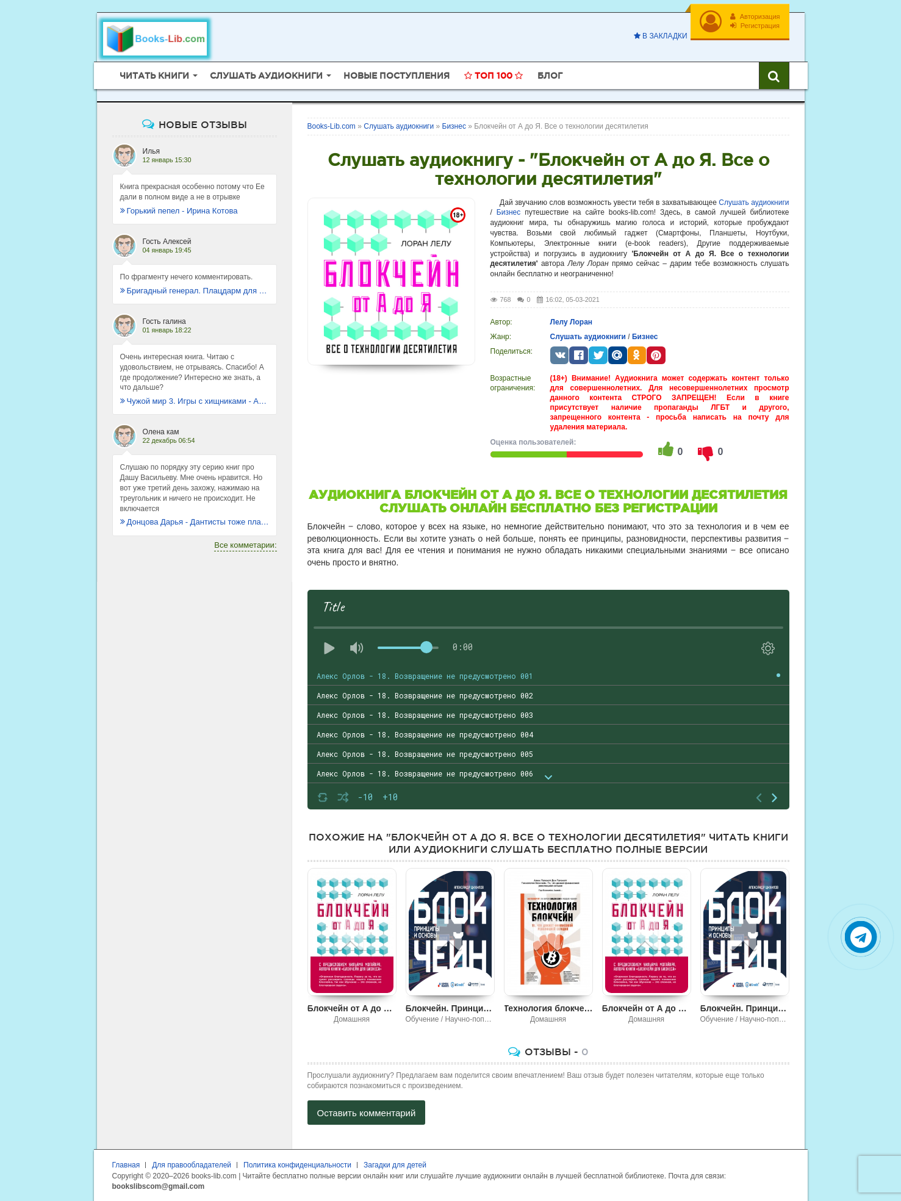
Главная (126, 1165)
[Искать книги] (774, 75)
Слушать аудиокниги (754, 202)
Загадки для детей (395, 1165)
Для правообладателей (191, 1165)
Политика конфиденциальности (297, 1165)
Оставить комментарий (366, 1113)
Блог (549, 76)
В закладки (660, 36)
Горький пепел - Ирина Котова (179, 210)
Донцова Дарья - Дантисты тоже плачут (194, 521)
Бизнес (508, 212)
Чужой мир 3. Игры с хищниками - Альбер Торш (194, 401)
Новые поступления (396, 76)
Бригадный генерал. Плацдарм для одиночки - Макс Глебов (194, 290)
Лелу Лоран (571, 322)
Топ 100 (493, 76)
